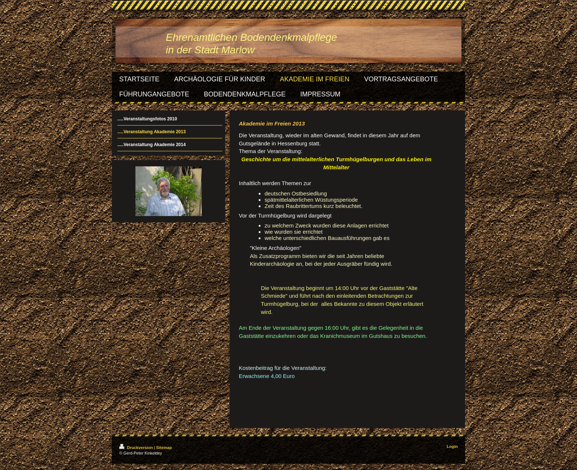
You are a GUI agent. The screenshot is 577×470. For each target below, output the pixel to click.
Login (452, 446)
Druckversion (136, 447)
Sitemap (164, 447)
